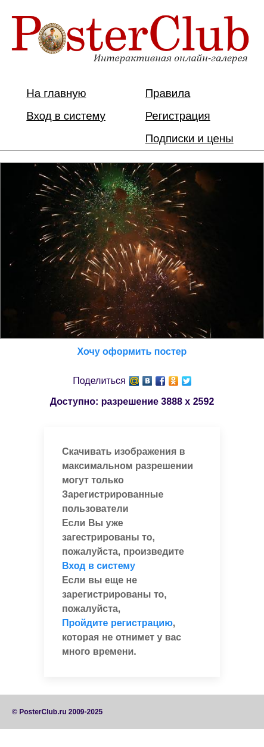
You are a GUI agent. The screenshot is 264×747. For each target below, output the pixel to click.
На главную (56, 93)
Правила (168, 93)
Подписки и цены (189, 138)
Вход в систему (65, 116)
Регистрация (177, 116)
